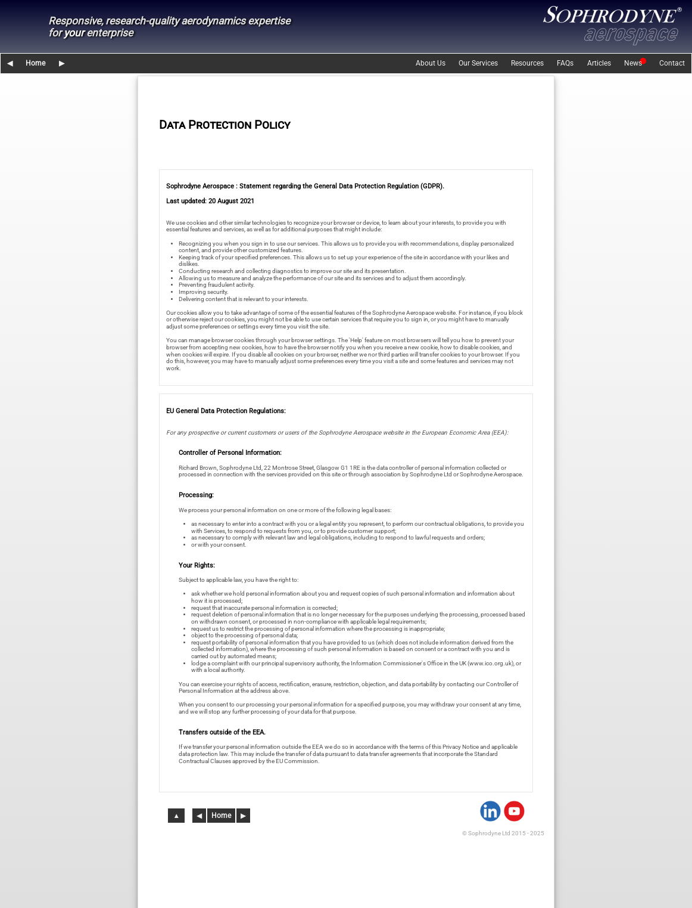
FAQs (565, 63)
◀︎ (10, 63)
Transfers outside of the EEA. (222, 732)
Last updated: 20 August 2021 (210, 201)
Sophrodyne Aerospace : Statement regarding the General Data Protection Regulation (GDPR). (305, 186)
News (633, 63)
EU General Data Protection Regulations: (226, 411)
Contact (672, 63)
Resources (527, 63)
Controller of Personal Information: (230, 453)
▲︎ (176, 815)
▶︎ (61, 63)
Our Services (478, 63)
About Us (430, 63)
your (74, 33)
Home (35, 63)
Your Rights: (197, 565)
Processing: (196, 495)
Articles (599, 63)
